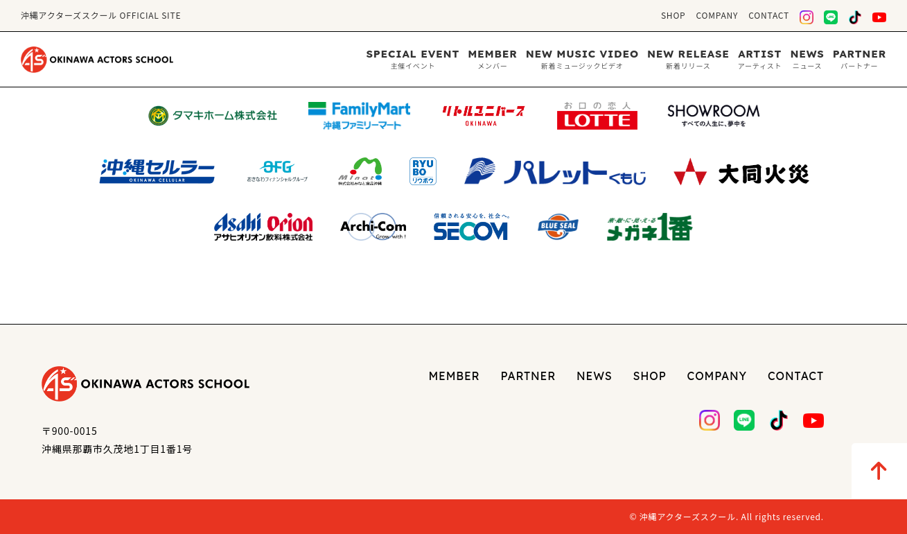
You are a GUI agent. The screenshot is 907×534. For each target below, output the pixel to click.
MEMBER (453, 376)
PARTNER (528, 376)
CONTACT (768, 15)
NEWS (594, 376)
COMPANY (717, 15)
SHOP (673, 15)
